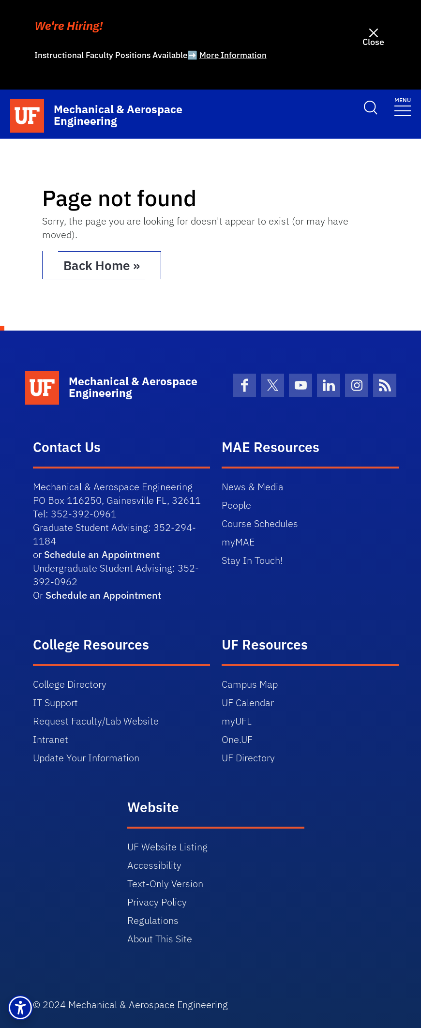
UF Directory (248, 757)
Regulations (153, 920)
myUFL (237, 720)
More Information (233, 55)
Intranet (50, 739)
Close (373, 41)
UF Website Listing (167, 846)
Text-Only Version (165, 883)
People (236, 505)
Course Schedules (260, 523)
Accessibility (154, 865)
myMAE (238, 541)
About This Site (159, 938)
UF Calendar (248, 702)
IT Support (55, 702)
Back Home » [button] (101, 265)
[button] (20, 1007)
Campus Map (250, 684)
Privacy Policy (157, 901)
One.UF (237, 739)
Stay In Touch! (252, 560)
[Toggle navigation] (403, 106)
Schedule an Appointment (102, 554)
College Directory (69, 684)
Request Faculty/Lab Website (96, 720)
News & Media (253, 486)
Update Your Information (86, 757)
